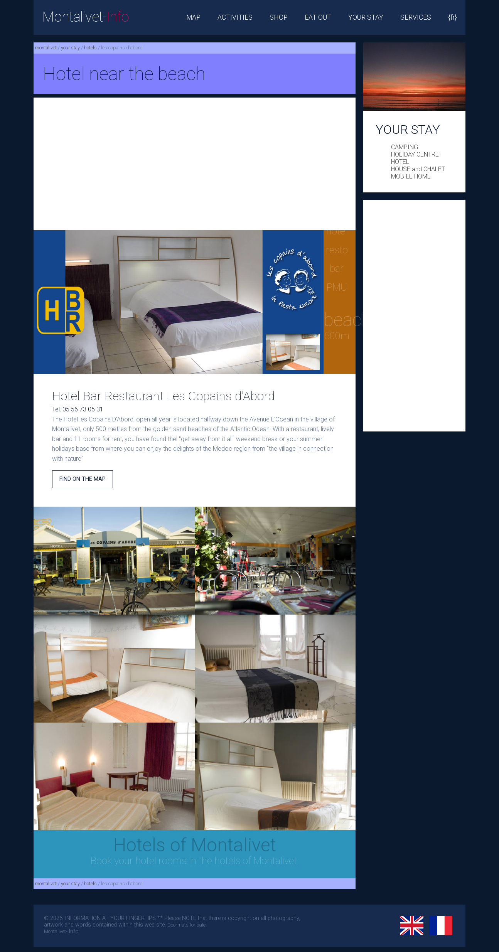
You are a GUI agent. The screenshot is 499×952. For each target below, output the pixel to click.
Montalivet (85, 16)
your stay (70, 48)
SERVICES (415, 17)
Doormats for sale (186, 925)
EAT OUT (318, 17)
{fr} (452, 17)
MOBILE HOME (411, 176)
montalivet (46, 48)
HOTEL (400, 161)
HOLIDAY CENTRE (415, 154)
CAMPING (404, 147)
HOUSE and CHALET (418, 169)
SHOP (279, 17)
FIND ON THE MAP (82, 479)
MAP (193, 17)
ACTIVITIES (235, 17)
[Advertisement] (194, 164)
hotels (90, 48)
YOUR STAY (365, 17)
